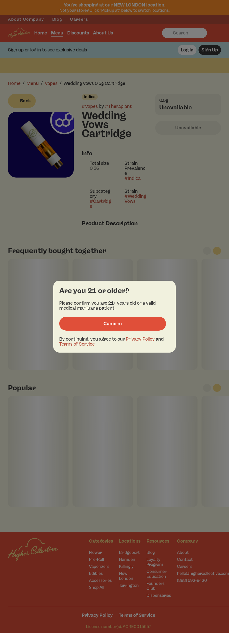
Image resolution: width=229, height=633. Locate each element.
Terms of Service (77, 344)
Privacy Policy (140, 339)
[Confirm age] (112, 324)
